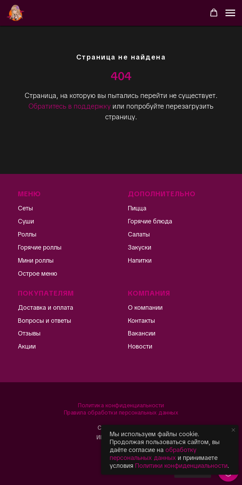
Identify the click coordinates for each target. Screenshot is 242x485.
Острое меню (37, 273)
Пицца (137, 208)
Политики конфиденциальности (181, 466)
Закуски (139, 247)
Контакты (141, 320)
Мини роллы (36, 260)
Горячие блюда (150, 221)
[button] (214, 13)
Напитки (140, 260)
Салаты (139, 234)
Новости (140, 346)
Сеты (25, 208)
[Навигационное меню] (230, 13)
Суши (26, 221)
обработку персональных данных (153, 454)
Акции (27, 346)
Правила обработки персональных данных (121, 412)
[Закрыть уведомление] (233, 430)
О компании (145, 307)
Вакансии (141, 333)
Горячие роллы (40, 247)
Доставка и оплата (45, 307)
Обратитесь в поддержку (70, 106)
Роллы (27, 234)
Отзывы (29, 333)
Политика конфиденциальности (121, 405)
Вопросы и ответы (44, 320)
